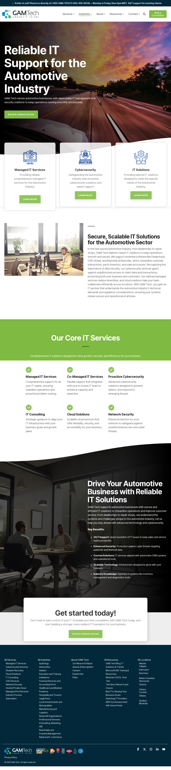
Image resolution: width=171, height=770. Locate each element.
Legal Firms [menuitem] (44, 698)
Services (68, 13)
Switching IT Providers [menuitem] (116, 698)
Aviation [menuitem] (42, 670)
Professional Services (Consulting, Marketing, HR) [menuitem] (50, 723)
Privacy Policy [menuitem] (10, 757)
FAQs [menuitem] (75, 677)
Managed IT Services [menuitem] (16, 663)
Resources (117, 13)
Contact (134, 13)
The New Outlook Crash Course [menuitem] (117, 686)
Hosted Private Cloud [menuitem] (16, 688)
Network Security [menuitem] (14, 684)
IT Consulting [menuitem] (12, 677)
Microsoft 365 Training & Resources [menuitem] (117, 672)
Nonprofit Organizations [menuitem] (50, 716)
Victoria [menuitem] (142, 684)
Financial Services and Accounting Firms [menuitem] (49, 683)
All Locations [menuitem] (144, 659)
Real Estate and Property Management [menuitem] (50, 732)
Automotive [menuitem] (44, 667)
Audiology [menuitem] (44, 663)
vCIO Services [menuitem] (12, 681)
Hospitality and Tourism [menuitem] (50, 695)
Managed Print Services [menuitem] (17, 691)
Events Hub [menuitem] (78, 674)
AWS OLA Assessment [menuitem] (116, 702)
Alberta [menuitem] (142, 663)
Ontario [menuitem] (142, 689)
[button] (138, 749)
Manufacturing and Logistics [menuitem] (48, 711)
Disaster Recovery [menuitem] (14, 670)
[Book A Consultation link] (21, 114)
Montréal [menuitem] (143, 703)
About (100, 13)
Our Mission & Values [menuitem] (82, 663)
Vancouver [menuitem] (144, 681)
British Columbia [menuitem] (147, 678)
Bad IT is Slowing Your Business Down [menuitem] (116, 693)
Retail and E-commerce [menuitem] (50, 737)
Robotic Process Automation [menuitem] (14, 697)
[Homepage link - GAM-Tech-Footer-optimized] (43, 752)
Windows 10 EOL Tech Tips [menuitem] (116, 679)
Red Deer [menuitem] (143, 673)
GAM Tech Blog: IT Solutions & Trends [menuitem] (115, 665)
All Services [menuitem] (10, 659)
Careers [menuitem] (76, 670)
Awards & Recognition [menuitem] (83, 667)
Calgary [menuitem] (142, 666)
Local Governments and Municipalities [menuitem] (50, 704)
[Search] (144, 14)
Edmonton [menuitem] (144, 669)
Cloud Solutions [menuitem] (13, 674)
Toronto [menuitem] (143, 692)
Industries (85, 13)
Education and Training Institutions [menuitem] (50, 676)
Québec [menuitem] (143, 700)
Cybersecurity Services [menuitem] (17, 667)
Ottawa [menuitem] (142, 695)
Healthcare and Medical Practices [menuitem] (50, 690)
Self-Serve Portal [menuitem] (114, 705)
